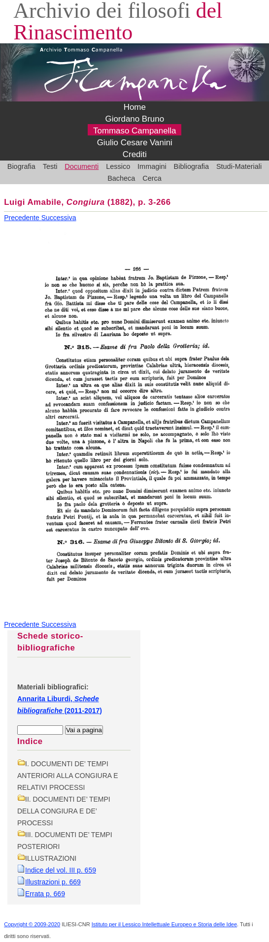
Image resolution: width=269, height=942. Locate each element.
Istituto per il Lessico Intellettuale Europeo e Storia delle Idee (164, 924)
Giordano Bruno (134, 119)
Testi (50, 166)
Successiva (58, 218)
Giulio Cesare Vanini (134, 142)
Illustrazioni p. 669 (53, 882)
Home (135, 107)
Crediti (135, 154)
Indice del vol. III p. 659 (60, 870)
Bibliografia (191, 166)
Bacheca (121, 178)
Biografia (21, 166)
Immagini (152, 166)
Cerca (152, 178)
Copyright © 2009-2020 (32, 924)
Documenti (82, 166)
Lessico (118, 166)
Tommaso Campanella (134, 130)
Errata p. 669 (45, 894)
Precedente (22, 218)
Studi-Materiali (239, 166)
